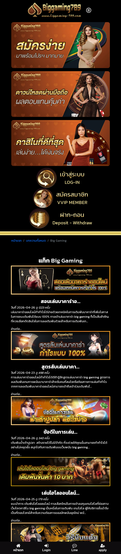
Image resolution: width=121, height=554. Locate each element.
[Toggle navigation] (88, 10)
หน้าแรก (16, 240)
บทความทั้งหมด (36, 240)
